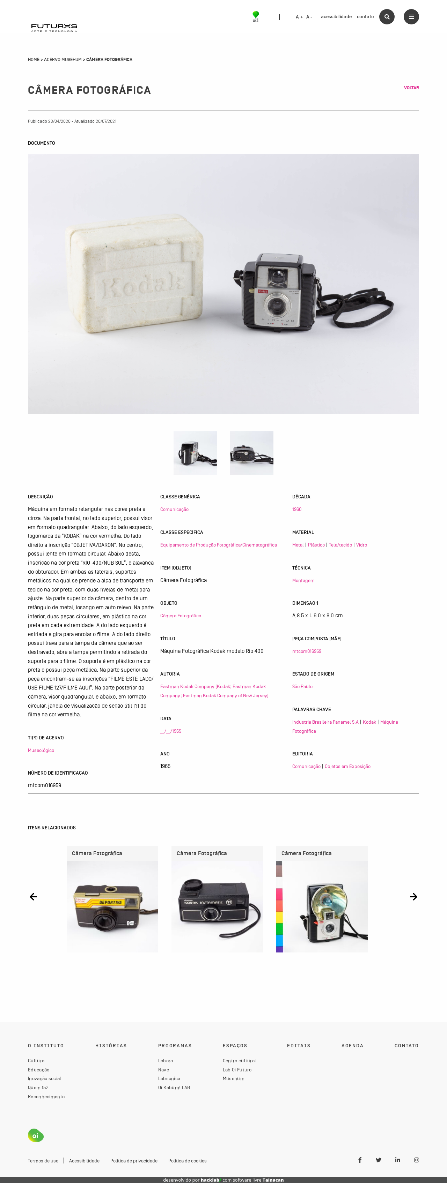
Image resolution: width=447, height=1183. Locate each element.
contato (365, 17)
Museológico (41, 750)
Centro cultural (239, 1060)
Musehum (233, 1078)
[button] (33, 896)
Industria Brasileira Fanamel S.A (325, 722)
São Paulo (302, 686)
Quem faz (38, 1087)
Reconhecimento (46, 1096)
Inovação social (44, 1078)
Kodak (369, 722)
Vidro (361, 545)
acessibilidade (336, 17)
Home (33, 59)
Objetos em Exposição (348, 766)
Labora (165, 1060)
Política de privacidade (133, 1160)
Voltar (411, 88)
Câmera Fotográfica (180, 615)
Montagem (303, 580)
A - (309, 17)
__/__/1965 (170, 731)
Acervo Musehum (63, 59)
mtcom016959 (306, 651)
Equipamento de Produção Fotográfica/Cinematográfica (218, 545)
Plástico (316, 545)
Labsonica (169, 1078)
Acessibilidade (84, 1160)
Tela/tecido (340, 545)
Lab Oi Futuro (237, 1069)
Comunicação (174, 509)
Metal (298, 545)
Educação (38, 1069)
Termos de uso (43, 1160)
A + (299, 17)
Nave (163, 1069)
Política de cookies (187, 1160)
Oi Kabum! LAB (174, 1087)
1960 (296, 509)
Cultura (36, 1060)
